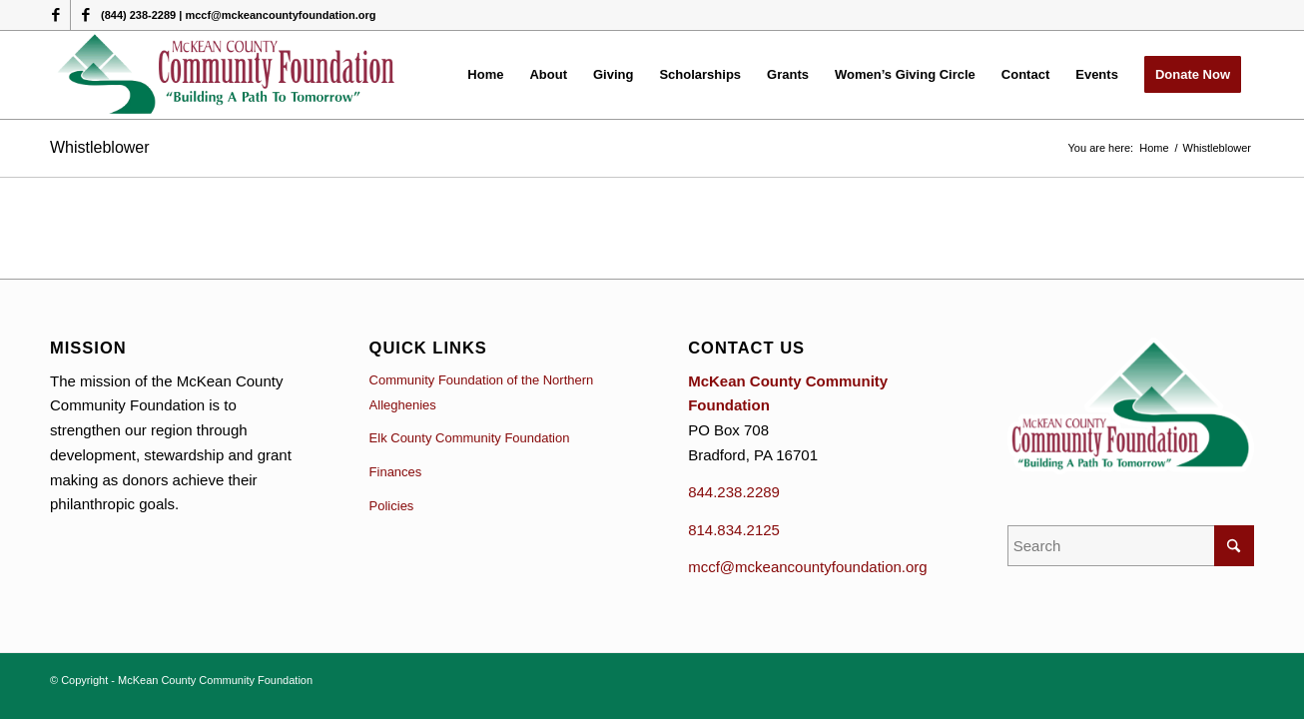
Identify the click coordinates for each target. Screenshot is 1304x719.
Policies (391, 505)
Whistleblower (100, 147)
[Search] (1130, 545)
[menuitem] (485, 75)
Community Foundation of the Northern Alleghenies (481, 392)
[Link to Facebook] (55, 15)
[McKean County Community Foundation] (227, 75)
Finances (395, 471)
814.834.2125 (734, 529)
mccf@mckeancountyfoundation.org (808, 566)
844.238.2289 (734, 491)
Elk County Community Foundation (469, 437)
